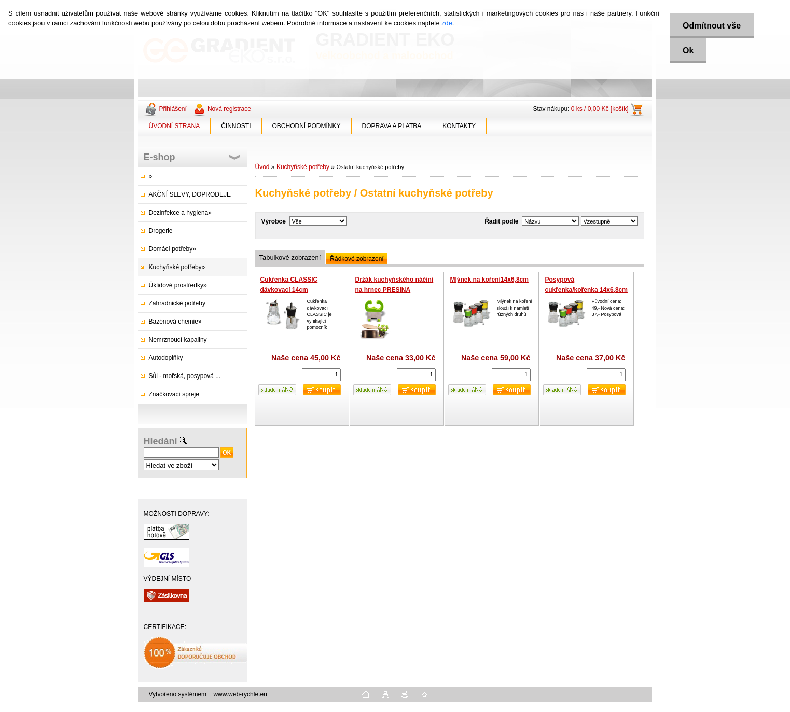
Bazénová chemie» (175, 321)
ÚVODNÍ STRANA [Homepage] (174, 126)
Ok (688, 50)
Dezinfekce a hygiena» (180, 212)
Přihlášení (173, 109)
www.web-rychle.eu (240, 694)
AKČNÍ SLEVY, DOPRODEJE (190, 194)
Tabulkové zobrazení (290, 257)
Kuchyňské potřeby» (177, 267)
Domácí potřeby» (172, 249)
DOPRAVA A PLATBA (392, 126)
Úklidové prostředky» (178, 285)
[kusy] (321, 374)
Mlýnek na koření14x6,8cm (489, 279)
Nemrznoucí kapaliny (178, 339)
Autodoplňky (166, 357)
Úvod (262, 167)
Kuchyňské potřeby (302, 167)
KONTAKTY (459, 126)
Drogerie (161, 230)
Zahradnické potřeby (177, 303)
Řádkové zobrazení (356, 258)
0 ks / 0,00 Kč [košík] (600, 109)
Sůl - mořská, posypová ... (185, 376)
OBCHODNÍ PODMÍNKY (306, 126)
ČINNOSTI (236, 126)
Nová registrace (229, 109)
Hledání (160, 441)
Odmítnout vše (712, 25)
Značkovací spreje (174, 394)
